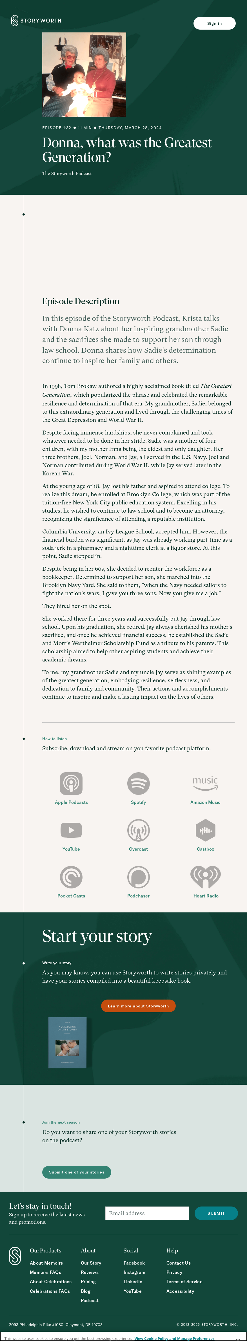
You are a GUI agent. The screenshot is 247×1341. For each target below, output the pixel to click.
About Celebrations (51, 1281)
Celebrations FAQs (50, 1291)
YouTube (133, 1291)
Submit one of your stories (76, 1172)
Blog (85, 1291)
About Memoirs (46, 1263)
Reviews (90, 1272)
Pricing (88, 1281)
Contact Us (178, 1263)
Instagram (135, 1272)
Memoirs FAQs (45, 1272)
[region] (123, 1336)
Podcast (90, 1300)
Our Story (91, 1263)
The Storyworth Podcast (67, 173)
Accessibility (180, 1291)
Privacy (174, 1272)
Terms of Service (184, 1281)
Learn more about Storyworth (138, 1006)
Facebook (134, 1263)
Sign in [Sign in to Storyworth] (214, 23)
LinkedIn (133, 1281)
